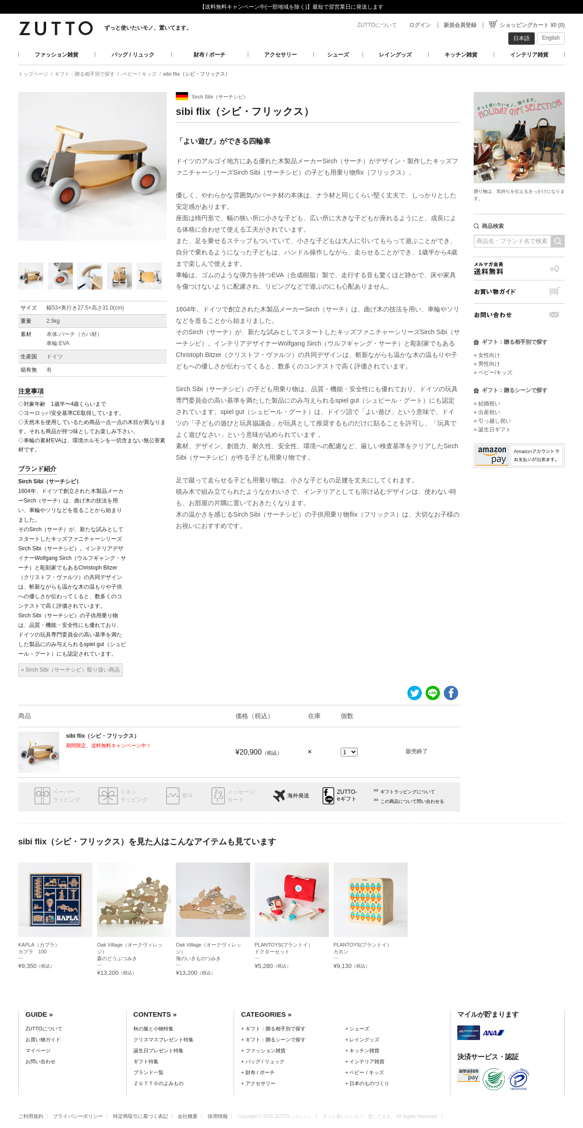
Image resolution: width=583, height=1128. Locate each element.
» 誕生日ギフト (492, 429)
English (551, 38)
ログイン (420, 25)
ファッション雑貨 (56, 55)
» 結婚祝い (487, 403)
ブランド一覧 (148, 1072)
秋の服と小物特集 (153, 1028)
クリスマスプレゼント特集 (163, 1039)
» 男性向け (487, 364)
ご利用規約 (30, 1116)
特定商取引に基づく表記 (140, 1116)
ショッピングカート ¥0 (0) (532, 25)
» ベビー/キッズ (493, 372)
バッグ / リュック (133, 55)
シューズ (338, 55)
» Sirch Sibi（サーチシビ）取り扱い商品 (70, 670)
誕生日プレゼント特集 (158, 1050)
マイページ (38, 1050)
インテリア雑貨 (529, 55)
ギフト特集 (146, 1061)
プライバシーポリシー (78, 1116)
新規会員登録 (460, 25)
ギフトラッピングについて (407, 791)
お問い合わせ (519, 314)
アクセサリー (280, 55)
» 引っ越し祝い (492, 421)
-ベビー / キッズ (139, 74)
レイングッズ (395, 55)
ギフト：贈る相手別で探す (85, 74)
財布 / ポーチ (209, 55)
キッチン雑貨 (461, 55)
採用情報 (218, 1116)
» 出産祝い (487, 412)
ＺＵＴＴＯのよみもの (158, 1083)
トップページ (33, 74)
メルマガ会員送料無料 (519, 268)
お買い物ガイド (519, 291)
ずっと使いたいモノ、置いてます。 (148, 28)
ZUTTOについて (377, 25)
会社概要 (188, 1116)
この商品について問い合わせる (412, 801)
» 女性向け (487, 355)
